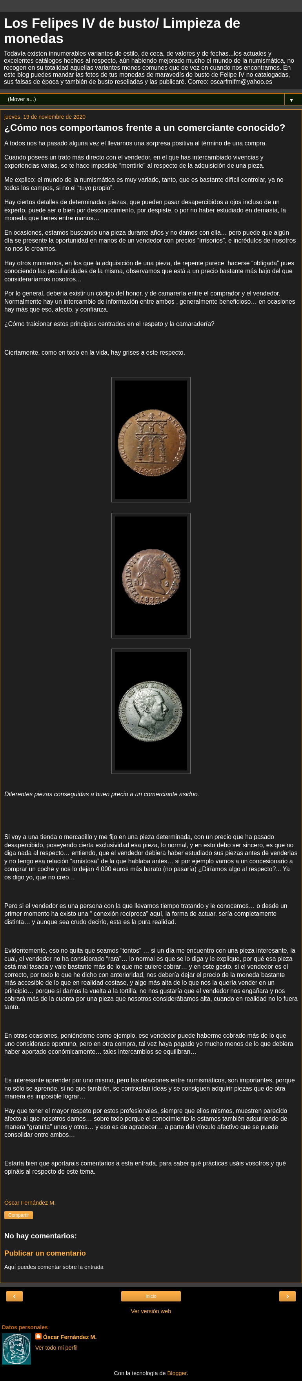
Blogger (177, 1373)
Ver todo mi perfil (56, 1348)
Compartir (18, 1215)
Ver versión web (151, 1311)
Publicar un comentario (45, 1253)
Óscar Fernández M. (70, 1337)
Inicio (151, 1296)
